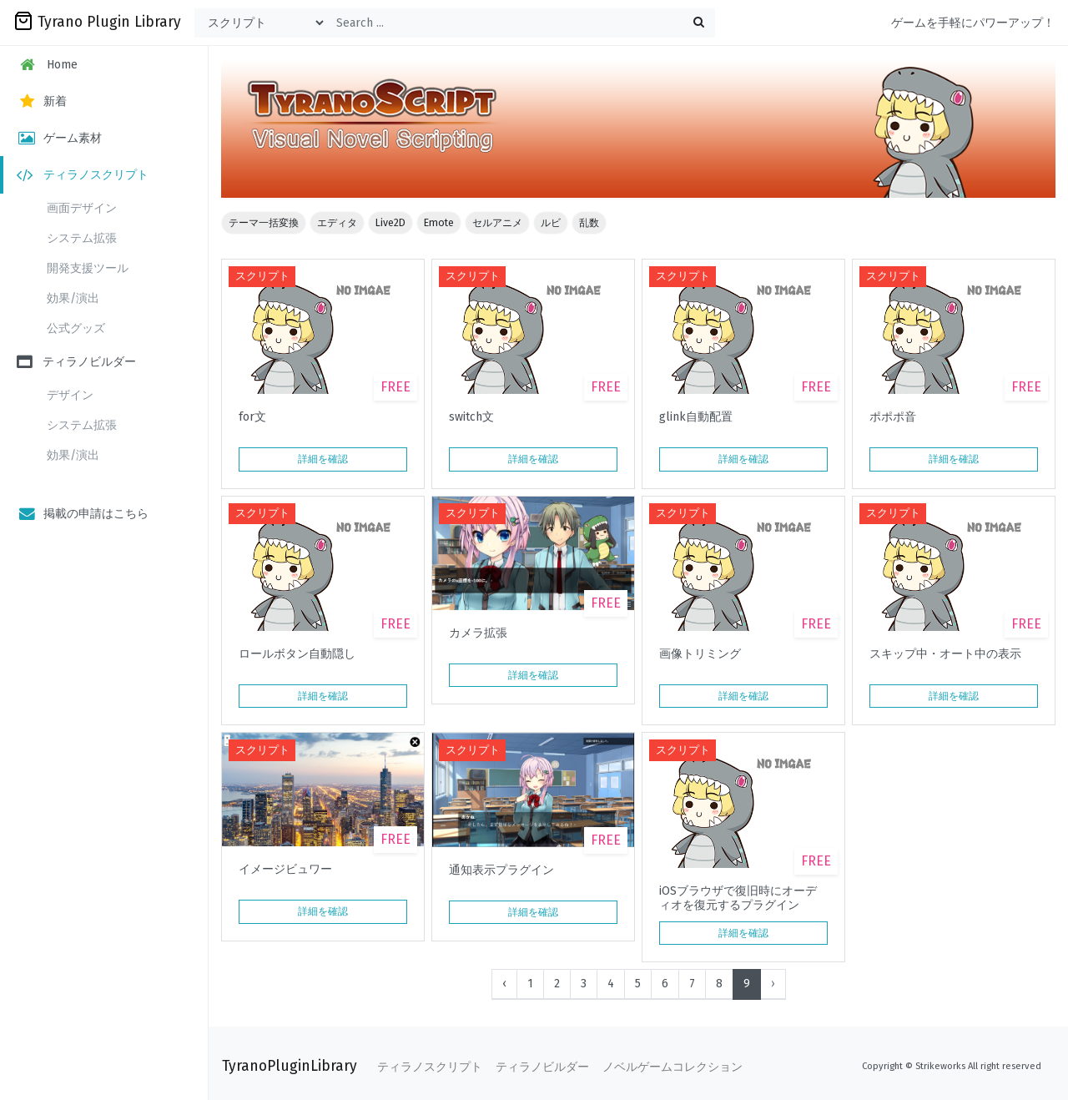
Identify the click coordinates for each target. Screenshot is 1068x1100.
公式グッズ (76, 328)
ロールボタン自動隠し (297, 654)
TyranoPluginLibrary (289, 1066)
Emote (439, 223)
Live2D (390, 223)
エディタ (337, 223)
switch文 (471, 417)
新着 (42, 101)
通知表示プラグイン (501, 870)
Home (47, 65)
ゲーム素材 (59, 138)
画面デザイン (82, 208)
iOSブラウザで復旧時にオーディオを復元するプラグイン (738, 898)
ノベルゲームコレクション (672, 1067)
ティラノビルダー (76, 362)
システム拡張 (82, 238)
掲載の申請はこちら (83, 514)
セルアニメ (497, 223)
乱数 (589, 223)
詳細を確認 (323, 459)
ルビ (551, 223)
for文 (252, 417)
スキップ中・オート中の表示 (945, 654)
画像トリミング (700, 654)
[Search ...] (520, 23)
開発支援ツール (87, 268)
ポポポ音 (892, 417)
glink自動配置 (696, 417)
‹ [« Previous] (504, 983)
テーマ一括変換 (264, 223)
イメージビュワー (285, 869)
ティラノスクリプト (83, 175)
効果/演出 (73, 298)
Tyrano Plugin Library (97, 21)
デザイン (70, 395)
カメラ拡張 (478, 633)
